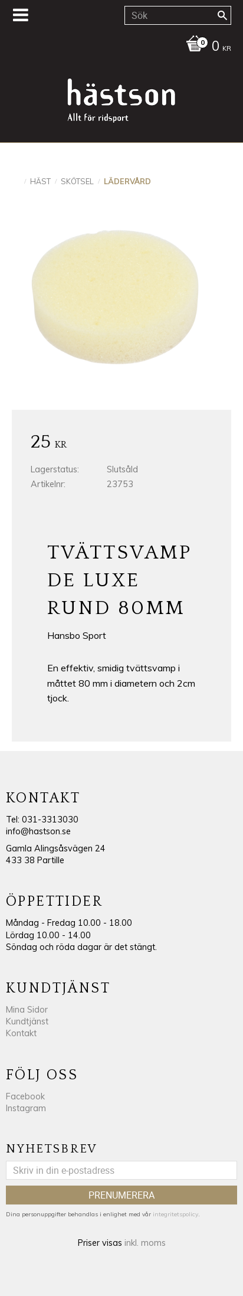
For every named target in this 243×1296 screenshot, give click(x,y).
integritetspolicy (175, 1214)
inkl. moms (145, 1243)
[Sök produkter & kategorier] (177, 15)
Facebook (25, 1096)
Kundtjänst (27, 1021)
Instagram (26, 1108)
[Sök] (222, 15)
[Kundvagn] (118, 47)
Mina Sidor (27, 1009)
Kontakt (21, 1033)
